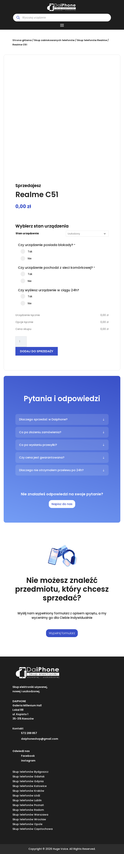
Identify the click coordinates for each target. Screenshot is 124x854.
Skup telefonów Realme (92, 40)
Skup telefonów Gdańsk (28, 776)
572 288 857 (29, 733)
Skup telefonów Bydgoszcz (30, 772)
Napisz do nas (62, 504)
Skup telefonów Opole (27, 824)
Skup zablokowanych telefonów (54, 40)
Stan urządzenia (27, 233)
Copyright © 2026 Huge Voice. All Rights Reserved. (61, 849)
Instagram (28, 760)
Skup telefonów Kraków (28, 791)
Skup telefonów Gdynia (28, 781)
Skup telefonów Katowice (29, 786)
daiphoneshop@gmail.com (39, 739)
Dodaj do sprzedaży (36, 351)
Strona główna (22, 40)
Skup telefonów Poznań (28, 805)
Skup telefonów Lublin (27, 800)
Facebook (28, 756)
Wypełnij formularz (62, 633)
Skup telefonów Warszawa (30, 814)
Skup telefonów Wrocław (29, 819)
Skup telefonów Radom (28, 810)
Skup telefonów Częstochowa (32, 829)
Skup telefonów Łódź (26, 795)
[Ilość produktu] (20, 341)
